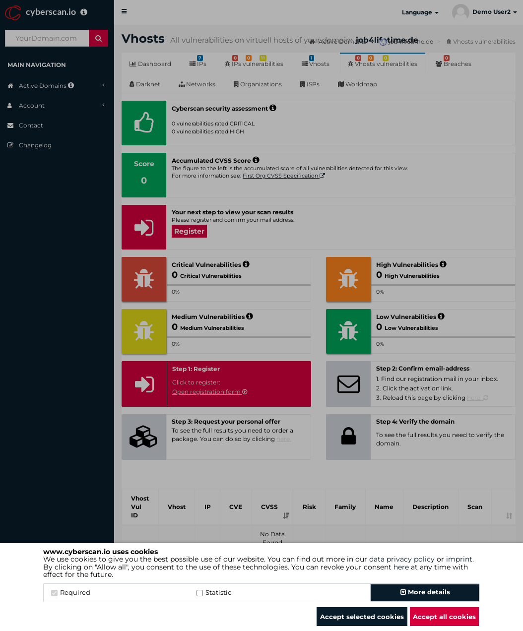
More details (425, 592)
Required (70, 592)
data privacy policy (402, 559)
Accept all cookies (444, 617)
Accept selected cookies (362, 617)
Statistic (213, 592)
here (401, 567)
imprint (459, 559)
